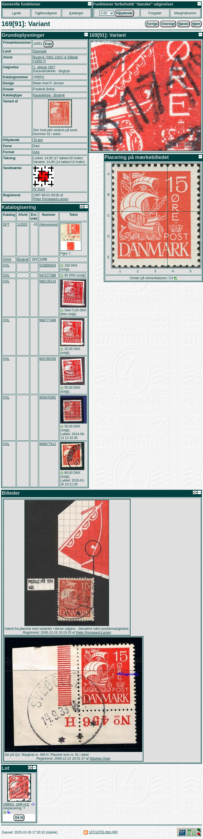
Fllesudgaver (46, 13)
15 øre (38, 140)
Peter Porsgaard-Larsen (50, 199)
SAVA (7, 259)
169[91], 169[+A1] (16, 804)
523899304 (48, 265)
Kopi (48, 44)
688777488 (48, 320)
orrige (152, 24)
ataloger (76, 13)
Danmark (40, 51)
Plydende (124, 13)
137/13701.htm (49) (103, 832)
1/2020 (22, 224)
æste (184, 24)
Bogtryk (23, 259)
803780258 (48, 359)
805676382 (48, 397)
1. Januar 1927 (44, 67)
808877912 (48, 444)
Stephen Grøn (100, 758)
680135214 (48, 281)
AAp (36, 152)
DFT (6, 224)
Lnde (16, 13)
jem (196, 24)
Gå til (19, 818)
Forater (155, 13)
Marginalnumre (185, 13)
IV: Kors (39, 189)
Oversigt (168, 24)
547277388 (48, 275)
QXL (6, 265)
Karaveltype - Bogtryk (49, 95)
